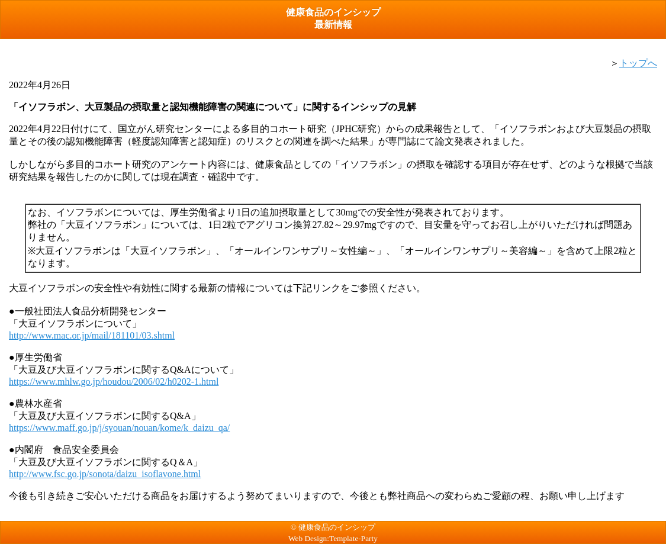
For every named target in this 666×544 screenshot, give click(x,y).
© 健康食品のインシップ (333, 527)
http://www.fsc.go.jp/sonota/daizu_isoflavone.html (105, 474)
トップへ (638, 63)
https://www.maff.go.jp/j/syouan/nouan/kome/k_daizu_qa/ (119, 428)
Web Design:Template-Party (333, 538)
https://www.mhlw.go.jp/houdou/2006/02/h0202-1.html (113, 381)
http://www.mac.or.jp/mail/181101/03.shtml (92, 335)
